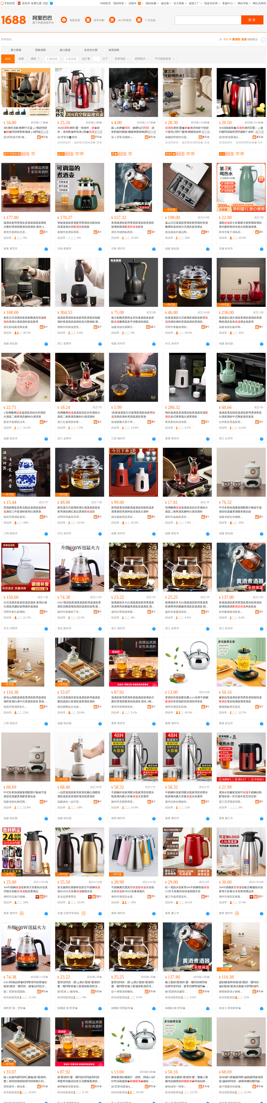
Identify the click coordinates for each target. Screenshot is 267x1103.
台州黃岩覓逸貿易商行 (231, 422)
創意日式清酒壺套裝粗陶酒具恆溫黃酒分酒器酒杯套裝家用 (25, 319)
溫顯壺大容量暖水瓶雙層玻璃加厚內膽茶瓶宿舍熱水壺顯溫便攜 (240, 224)
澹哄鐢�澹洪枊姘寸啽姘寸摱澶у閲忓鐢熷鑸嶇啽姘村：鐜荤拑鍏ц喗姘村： (187, 130)
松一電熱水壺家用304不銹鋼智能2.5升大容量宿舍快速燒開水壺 (187, 889)
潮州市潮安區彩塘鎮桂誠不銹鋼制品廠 (177, 706)
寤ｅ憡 (44, 132)
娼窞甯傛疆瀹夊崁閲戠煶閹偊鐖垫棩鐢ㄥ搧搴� (231, 137)
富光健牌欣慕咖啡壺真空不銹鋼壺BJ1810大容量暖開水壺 (78, 889)
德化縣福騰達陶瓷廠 (16, 327)
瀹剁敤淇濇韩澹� (84, 142)
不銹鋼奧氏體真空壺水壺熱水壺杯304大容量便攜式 (132, 889)
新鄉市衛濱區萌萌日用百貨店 (69, 232)
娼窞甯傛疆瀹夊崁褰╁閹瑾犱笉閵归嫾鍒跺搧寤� (123, 1086)
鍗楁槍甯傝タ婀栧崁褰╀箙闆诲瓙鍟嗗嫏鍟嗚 (231, 991)
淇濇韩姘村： (65, 142)
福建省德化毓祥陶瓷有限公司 (231, 327)
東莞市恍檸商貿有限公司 (123, 706)
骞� (44, 137)
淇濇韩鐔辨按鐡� (246, 142)
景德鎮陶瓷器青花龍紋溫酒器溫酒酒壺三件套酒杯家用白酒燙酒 (25, 509)
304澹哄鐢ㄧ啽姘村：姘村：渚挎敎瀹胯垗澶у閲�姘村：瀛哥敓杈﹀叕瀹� (78, 130)
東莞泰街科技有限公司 (177, 422)
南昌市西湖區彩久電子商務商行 (16, 706)
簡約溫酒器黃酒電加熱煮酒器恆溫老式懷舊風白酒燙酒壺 (186, 414)
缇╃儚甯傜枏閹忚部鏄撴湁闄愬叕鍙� (123, 991)
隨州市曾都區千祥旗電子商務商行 (69, 611)
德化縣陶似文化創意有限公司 (69, 706)
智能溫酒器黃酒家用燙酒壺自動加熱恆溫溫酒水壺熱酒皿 (78, 224)
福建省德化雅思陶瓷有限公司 (16, 801)
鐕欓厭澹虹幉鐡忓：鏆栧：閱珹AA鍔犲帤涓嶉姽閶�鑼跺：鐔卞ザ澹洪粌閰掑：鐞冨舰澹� (133, 1079)
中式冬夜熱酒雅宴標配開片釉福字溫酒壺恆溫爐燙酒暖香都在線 (240, 509)
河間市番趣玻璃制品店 (177, 327)
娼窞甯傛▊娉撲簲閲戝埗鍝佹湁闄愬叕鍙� (69, 137)
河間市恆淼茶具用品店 (69, 516)
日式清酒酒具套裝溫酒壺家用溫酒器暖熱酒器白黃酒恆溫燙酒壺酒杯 (78, 699)
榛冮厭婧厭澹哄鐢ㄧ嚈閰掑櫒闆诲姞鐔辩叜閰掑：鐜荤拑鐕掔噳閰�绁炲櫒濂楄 (186, 984)
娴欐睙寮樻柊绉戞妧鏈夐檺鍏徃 (177, 137)
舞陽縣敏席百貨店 (229, 706)
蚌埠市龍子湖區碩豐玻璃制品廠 (231, 232)
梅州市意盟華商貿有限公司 (123, 801)
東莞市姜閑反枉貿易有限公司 (16, 232)
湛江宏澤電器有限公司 (231, 801)
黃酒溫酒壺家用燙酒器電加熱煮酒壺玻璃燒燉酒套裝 (132, 224)
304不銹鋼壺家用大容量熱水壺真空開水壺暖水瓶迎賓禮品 (26, 889)
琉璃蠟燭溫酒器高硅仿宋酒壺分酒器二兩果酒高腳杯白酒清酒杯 (78, 414)
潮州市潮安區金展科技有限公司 (123, 896)
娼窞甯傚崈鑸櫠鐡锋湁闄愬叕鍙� (16, 137)
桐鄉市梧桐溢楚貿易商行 (69, 327)
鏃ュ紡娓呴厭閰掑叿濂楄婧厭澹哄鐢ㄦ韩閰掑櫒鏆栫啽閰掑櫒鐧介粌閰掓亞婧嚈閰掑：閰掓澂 (25, 1079)
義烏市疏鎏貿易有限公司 (177, 611)
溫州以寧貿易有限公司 (123, 611)
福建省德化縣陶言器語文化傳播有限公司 (123, 327)
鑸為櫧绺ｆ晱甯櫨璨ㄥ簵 (177, 1086)
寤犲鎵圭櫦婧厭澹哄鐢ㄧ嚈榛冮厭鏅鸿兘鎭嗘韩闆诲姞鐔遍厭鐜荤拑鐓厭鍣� (186, 1079)
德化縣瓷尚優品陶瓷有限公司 (177, 232)
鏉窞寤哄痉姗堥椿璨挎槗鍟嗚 (177, 991)
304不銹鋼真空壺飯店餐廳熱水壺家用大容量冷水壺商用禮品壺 (241, 889)
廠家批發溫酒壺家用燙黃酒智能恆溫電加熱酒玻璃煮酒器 (240, 699)
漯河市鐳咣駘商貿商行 (123, 232)
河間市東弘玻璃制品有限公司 (16, 611)
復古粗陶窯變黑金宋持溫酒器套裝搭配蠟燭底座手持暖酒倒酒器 (132, 319)
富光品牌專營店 (66, 896)
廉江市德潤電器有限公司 (177, 896)
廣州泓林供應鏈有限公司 (177, 801)
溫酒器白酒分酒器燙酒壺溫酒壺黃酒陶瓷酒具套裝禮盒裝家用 (240, 319)
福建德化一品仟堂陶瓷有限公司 (69, 801)
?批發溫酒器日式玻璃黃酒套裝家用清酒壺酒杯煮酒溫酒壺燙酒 (133, 414)
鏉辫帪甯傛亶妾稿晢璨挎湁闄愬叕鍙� (69, 1086)
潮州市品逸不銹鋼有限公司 (16, 896)
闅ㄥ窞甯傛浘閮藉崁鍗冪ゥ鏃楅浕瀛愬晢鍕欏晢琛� (16, 991)
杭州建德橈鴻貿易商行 (231, 611)
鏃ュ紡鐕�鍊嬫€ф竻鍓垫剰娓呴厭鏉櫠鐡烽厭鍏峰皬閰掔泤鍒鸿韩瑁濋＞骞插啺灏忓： (133, 130)
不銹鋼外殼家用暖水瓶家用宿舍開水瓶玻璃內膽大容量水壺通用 (132, 794)
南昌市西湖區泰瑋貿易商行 (16, 516)
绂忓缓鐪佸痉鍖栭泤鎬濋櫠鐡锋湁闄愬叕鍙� (231, 1086)
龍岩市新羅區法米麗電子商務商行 (16, 422)
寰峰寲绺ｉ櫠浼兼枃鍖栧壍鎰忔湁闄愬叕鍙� (16, 1086)
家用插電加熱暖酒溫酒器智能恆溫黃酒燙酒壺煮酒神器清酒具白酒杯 (132, 509)
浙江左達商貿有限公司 (69, 422)
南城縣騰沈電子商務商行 (123, 422)
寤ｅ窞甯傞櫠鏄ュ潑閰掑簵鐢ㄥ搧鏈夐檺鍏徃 (123, 137)
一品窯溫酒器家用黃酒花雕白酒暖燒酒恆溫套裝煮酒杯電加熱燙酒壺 (78, 794)
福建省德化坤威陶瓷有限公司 (231, 516)
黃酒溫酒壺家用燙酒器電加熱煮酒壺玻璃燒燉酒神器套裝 (240, 604)
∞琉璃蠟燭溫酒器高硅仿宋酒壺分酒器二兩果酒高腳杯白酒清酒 (25, 414)
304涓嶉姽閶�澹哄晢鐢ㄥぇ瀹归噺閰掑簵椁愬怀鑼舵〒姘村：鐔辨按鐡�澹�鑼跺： (241, 130)
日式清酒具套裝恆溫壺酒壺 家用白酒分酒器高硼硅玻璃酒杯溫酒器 (25, 604)
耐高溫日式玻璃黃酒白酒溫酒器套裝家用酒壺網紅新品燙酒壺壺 (78, 509)
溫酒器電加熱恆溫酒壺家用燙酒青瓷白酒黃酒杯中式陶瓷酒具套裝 (240, 414)
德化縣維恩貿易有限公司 (123, 516)
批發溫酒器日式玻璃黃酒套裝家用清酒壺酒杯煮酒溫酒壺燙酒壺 (186, 319)
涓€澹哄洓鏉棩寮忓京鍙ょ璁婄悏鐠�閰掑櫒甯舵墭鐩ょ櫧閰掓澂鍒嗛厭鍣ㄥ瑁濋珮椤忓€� (25, 130)
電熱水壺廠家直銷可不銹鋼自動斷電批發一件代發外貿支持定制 (240, 794)
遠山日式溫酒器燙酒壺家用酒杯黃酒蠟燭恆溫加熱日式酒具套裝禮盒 (186, 224)
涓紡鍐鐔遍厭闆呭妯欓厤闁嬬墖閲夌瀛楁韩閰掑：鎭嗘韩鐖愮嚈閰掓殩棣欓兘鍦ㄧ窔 (241, 1079)
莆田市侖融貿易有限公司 (177, 516)
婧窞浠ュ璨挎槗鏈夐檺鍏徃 (69, 991)
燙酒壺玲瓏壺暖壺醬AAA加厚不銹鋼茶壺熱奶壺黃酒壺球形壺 (186, 699)
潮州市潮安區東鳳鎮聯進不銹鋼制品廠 (231, 896)
